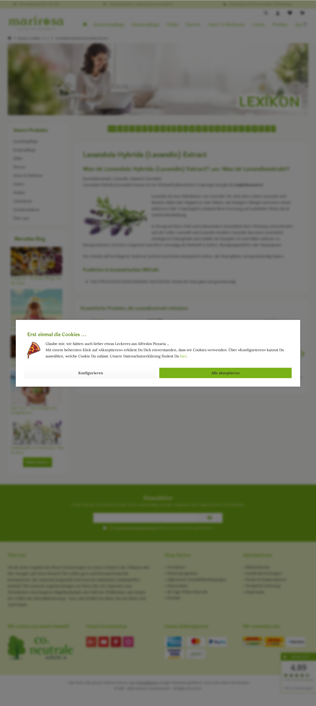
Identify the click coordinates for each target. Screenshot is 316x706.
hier (183, 356)
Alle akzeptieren (225, 373)
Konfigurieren (90, 373)
